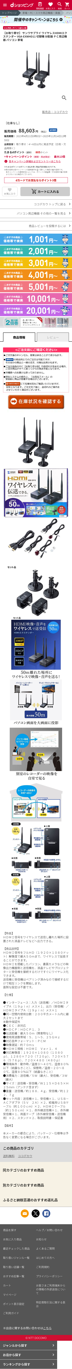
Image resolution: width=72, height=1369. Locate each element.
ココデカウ (25, 1156)
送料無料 (8, 1156)
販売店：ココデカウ (55, 112)
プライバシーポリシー (49, 1276)
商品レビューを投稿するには (47, 225)
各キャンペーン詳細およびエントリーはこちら (35, 161)
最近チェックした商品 (16, 1248)
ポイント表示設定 (13, 1304)
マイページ (9, 1295)
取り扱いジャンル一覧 (16, 1258)
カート (7, 1285)
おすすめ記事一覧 (13, 1276)
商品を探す (9, 1230)
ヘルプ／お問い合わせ (49, 1230)
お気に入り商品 (12, 1239)
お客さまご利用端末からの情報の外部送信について (50, 1289)
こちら (47, 1328)
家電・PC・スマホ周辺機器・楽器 (41, 13)
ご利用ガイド (11, 1313)
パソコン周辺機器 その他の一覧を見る (41, 213)
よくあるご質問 (45, 1248)
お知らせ (41, 1239)
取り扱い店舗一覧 (13, 1267)
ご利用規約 (42, 1267)
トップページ (9, 13)
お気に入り (9, 193)
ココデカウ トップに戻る (50, 204)
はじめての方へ (45, 1258)
